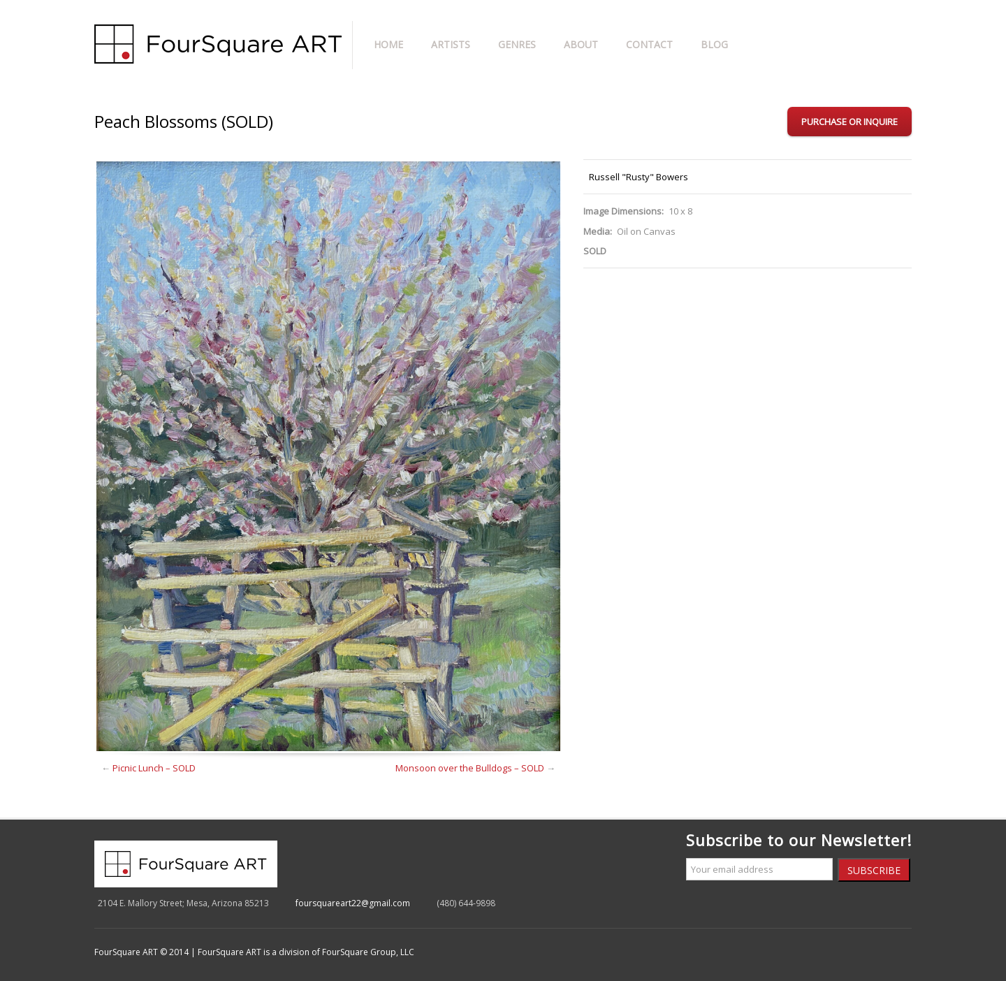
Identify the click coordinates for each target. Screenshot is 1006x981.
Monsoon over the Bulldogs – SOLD (469, 768)
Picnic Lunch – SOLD (154, 768)
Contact (649, 44)
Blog (714, 44)
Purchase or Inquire (849, 121)
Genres (517, 44)
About (581, 44)
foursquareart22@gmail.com (353, 903)
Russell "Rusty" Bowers (638, 176)
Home (388, 44)
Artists (450, 44)
